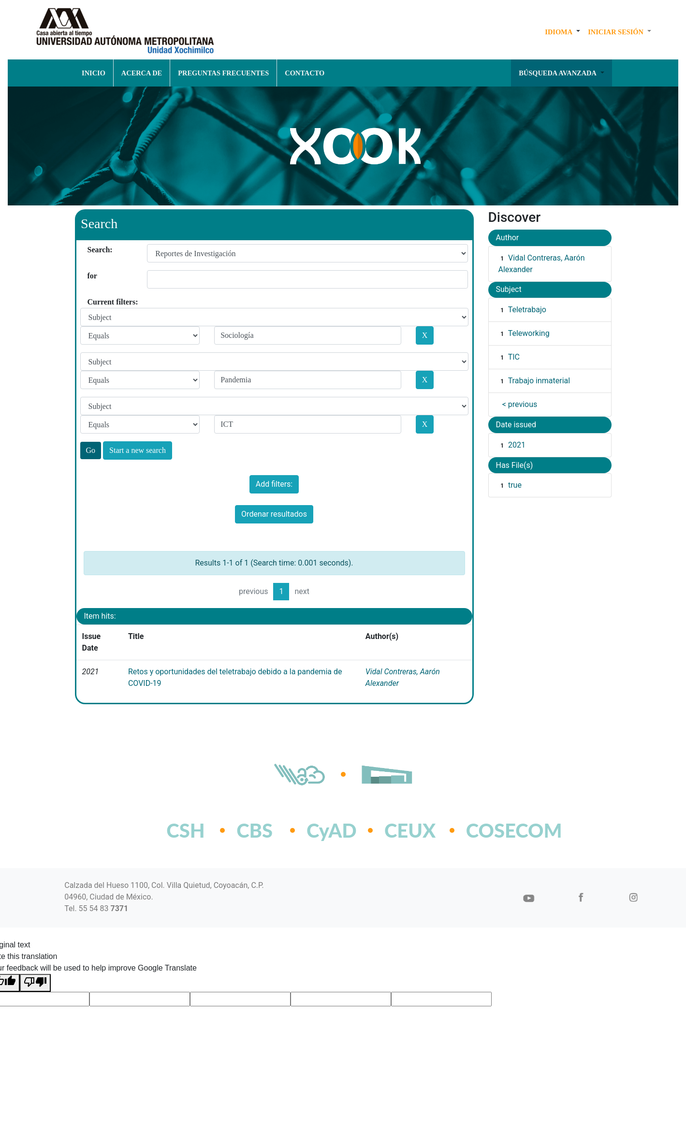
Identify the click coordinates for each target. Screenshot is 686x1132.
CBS (254, 830)
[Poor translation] (35, 983)
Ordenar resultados (274, 514)
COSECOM (493, 830)
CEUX (410, 830)
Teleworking (529, 333)
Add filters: (274, 484)
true (515, 485)
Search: (91, 250)
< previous (520, 404)
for (91, 276)
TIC (514, 357)
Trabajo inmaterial (539, 380)
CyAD (332, 830)
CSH (185, 830)
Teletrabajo (527, 309)
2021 (516, 445)
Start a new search (137, 450)
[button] (562, 32)
